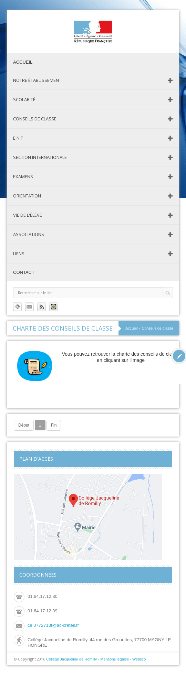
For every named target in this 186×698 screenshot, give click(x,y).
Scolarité (24, 99)
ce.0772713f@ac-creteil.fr (53, 625)
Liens (18, 253)
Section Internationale (40, 157)
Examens (23, 176)
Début (23, 425)
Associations (28, 234)
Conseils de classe (34, 119)
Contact (23, 272)
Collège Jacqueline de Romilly (71, 659)
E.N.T (18, 138)
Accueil (22, 62)
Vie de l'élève (27, 215)
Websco (139, 659)
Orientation (27, 196)
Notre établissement (37, 80)
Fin (54, 425)
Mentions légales (114, 659)
